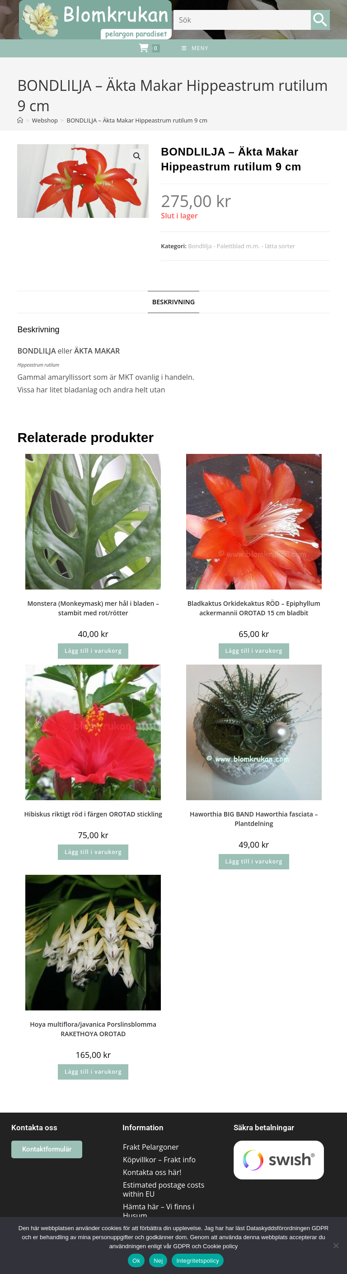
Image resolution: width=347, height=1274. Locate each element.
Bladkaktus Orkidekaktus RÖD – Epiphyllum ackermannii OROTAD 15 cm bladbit (254, 608)
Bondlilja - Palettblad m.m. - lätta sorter (241, 246)
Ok (136, 1260)
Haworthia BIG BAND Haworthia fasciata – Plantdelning (254, 819)
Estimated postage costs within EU (163, 1189)
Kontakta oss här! (152, 1172)
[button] (137, 156)
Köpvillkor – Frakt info (159, 1160)
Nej (158, 1260)
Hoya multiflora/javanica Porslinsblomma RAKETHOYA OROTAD (93, 1029)
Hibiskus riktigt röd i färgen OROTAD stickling (93, 814)
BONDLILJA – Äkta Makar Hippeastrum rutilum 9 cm (136, 120)
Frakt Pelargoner (151, 1147)
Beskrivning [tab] (173, 301)
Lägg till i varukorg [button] (93, 651)
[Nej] (335, 1245)
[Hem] (20, 120)
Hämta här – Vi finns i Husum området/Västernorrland (164, 1216)
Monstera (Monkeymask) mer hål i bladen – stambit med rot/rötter (93, 608)
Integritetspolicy (197, 1260)
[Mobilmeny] (195, 48)
